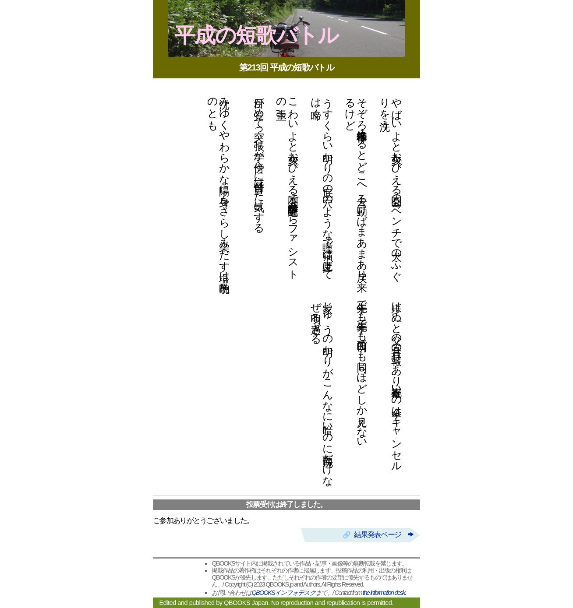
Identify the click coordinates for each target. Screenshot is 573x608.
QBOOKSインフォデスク (283, 592)
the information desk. (384, 592)
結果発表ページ (383, 535)
